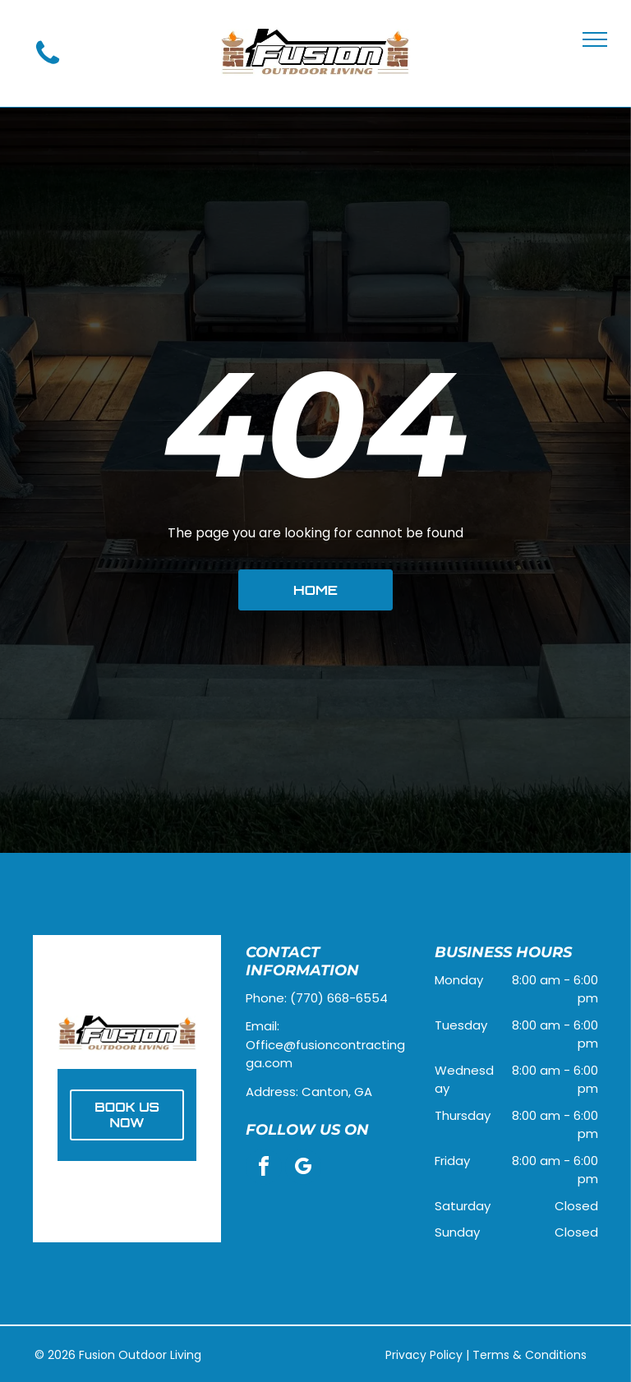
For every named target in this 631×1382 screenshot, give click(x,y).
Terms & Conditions (529, 1355)
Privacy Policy (424, 1355)
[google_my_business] (303, 1169)
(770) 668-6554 (339, 998)
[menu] (594, 39)
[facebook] (264, 1169)
